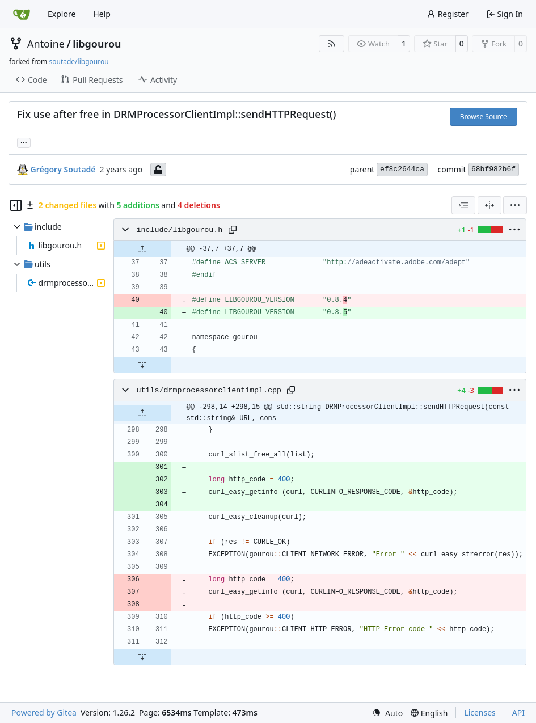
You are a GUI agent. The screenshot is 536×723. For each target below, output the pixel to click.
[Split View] (489, 205)
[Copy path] (232, 230)
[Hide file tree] (16, 205)
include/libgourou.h (180, 230)
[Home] (21, 14)
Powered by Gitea (44, 712)
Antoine (46, 43)
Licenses (480, 712)
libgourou (97, 43)
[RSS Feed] (332, 43)
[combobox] (463, 205)
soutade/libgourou (78, 61)
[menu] (515, 205)
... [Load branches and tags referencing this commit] (23, 142)
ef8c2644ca (402, 169)
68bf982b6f (493, 169)
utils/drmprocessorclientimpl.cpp (209, 390)
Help (102, 14)
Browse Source (483, 116)
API (518, 712)
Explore (61, 14)
